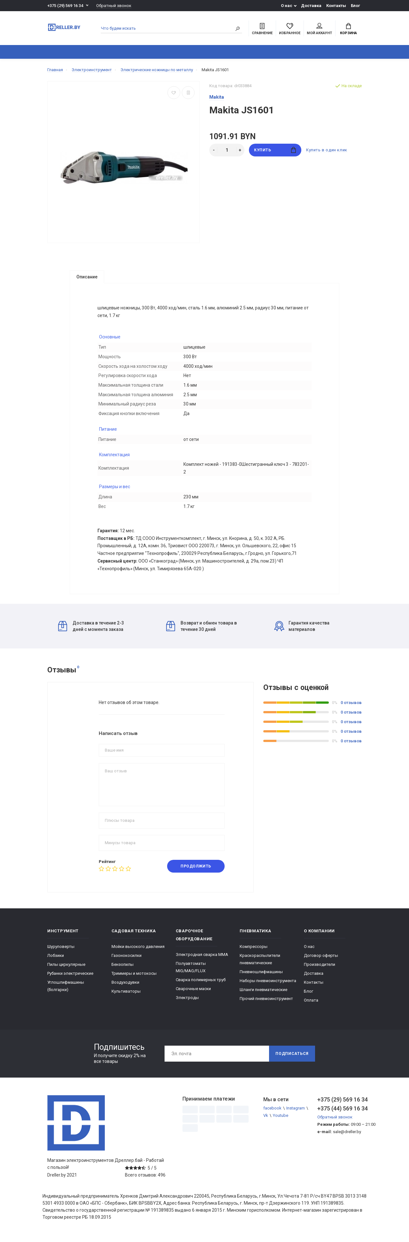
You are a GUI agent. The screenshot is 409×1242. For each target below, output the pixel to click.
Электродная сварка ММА (202, 959)
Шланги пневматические (263, 994)
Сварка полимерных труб (201, 984)
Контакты (336, 5)
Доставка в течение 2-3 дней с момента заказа (91, 631)
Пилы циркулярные (66, 969)
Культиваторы (126, 996)
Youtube (280, 1120)
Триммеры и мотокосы (134, 978)
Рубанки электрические (70, 978)
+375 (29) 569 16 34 (65, 5)
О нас (286, 5)
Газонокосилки (127, 960)
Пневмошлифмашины (261, 976)
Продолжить (196, 871)
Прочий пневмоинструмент (266, 1003)
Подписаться (292, 1058)
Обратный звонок (113, 5)
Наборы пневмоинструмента (268, 985)
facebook (272, 1112)
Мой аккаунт (319, 29)
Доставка (311, 5)
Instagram (295, 1112)
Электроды (187, 1002)
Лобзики (55, 960)
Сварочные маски (193, 993)
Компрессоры (253, 951)
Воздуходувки (125, 987)
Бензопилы (123, 969)
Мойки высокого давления (138, 951)
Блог (355, 5)
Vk (265, 1120)
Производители (319, 969)
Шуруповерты (60, 951)
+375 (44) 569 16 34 (339, 1113)
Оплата (311, 1005)
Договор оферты (321, 960)
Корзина (348, 29)
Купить (275, 150)
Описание (86, 276)
